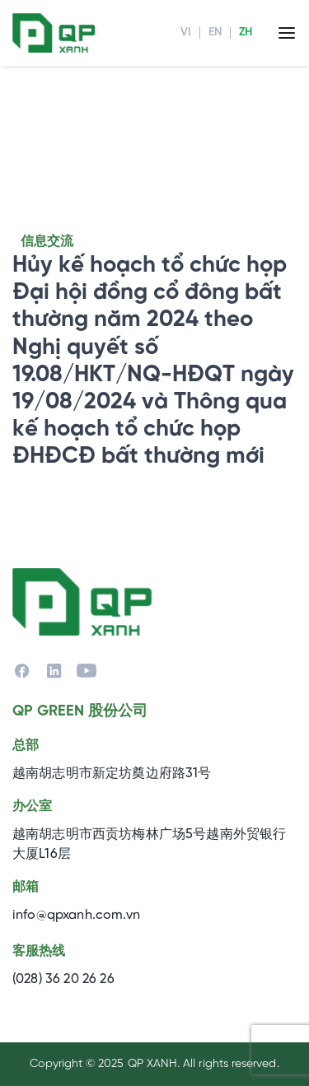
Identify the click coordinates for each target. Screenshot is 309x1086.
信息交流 (47, 242)
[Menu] (287, 33)
